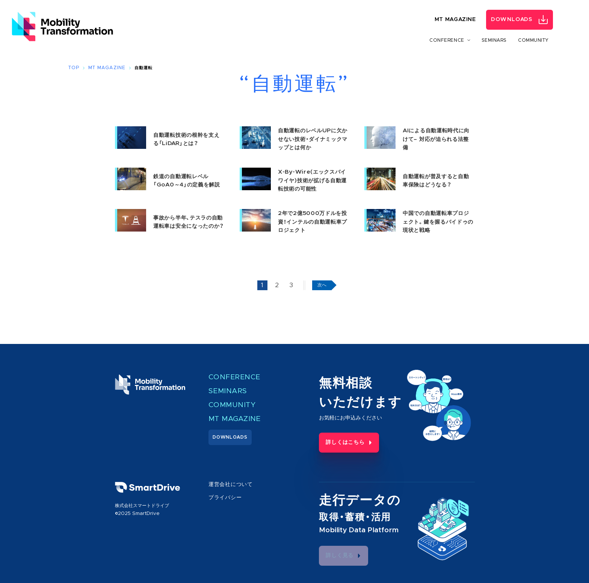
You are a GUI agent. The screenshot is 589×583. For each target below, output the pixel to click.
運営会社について (227, 484)
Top (73, 68)
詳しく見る (334, 553)
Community (533, 40)
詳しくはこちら (338, 440)
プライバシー (222, 496)
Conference (231, 377)
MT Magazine (455, 19)
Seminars (494, 40)
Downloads (512, 19)
